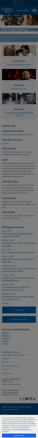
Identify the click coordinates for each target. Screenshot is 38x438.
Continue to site (19, 435)
